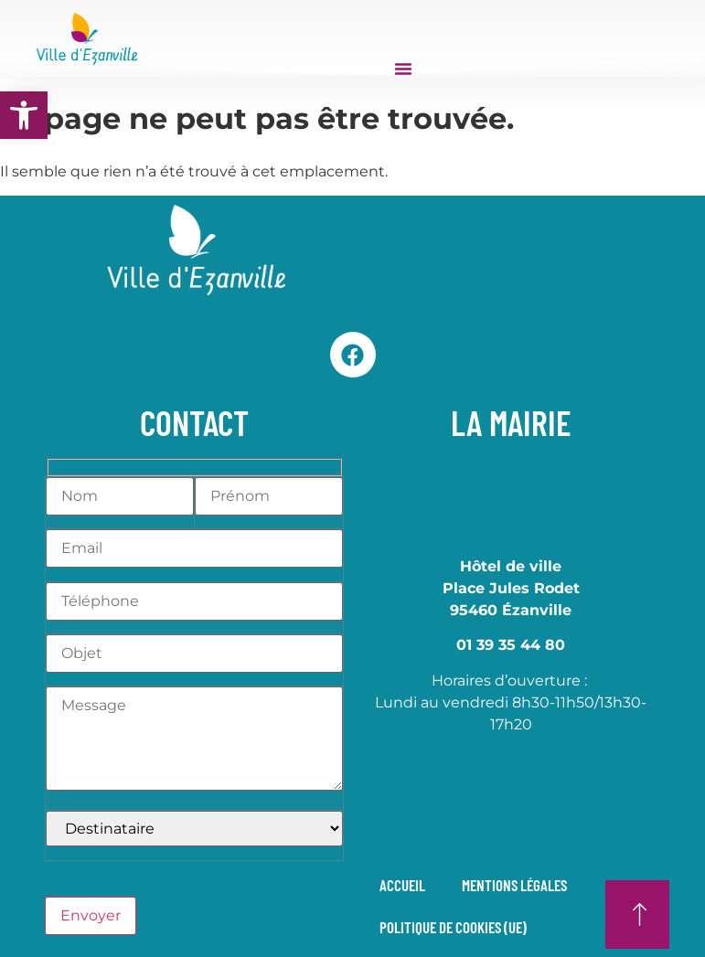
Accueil (403, 885)
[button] (24, 115)
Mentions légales (515, 885)
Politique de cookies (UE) (454, 927)
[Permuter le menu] (403, 68)
